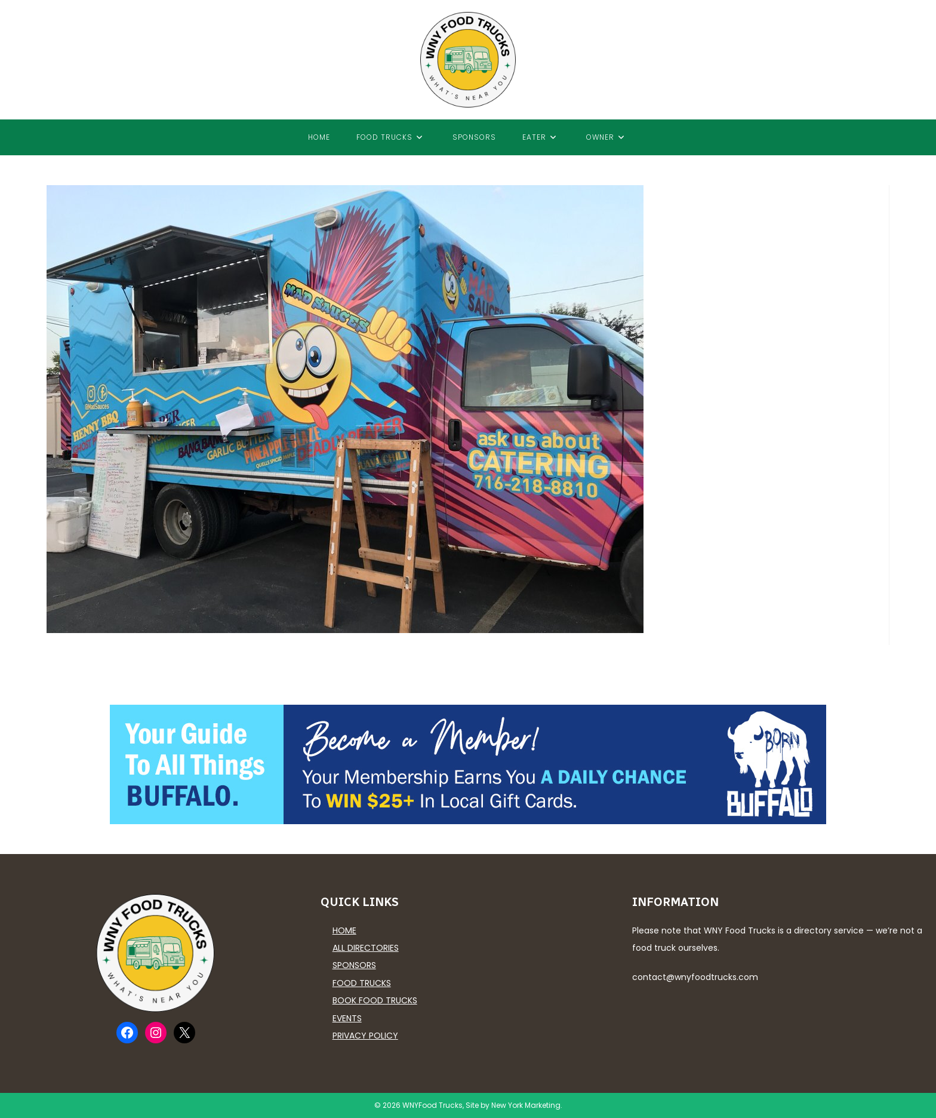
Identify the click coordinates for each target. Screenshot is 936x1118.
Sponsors (354, 965)
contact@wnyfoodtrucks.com (695, 977)
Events (347, 1018)
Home (344, 930)
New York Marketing (526, 1105)
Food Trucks (361, 983)
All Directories (365, 948)
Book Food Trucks (374, 1000)
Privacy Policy (365, 1036)
